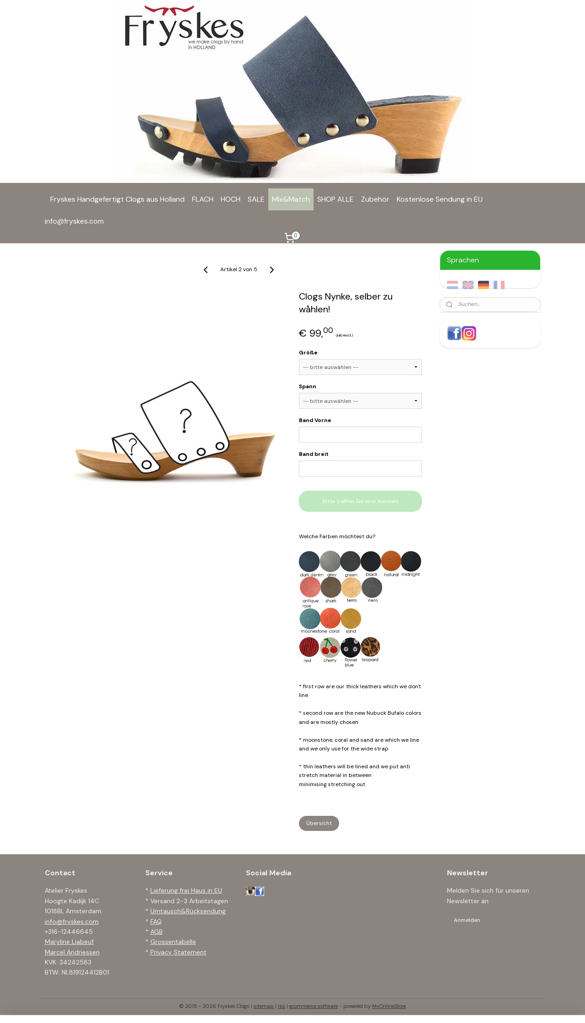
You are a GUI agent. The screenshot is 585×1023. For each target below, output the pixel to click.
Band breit (314, 454)
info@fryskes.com (74, 221)
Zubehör (375, 199)
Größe (308, 352)
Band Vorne (315, 420)
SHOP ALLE (335, 199)
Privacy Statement (178, 952)
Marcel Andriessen (72, 952)
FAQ (156, 921)
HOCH (230, 199)
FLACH (202, 199)
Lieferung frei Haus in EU (186, 890)
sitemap (264, 1006)
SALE (256, 199)
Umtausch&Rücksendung (188, 911)
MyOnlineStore (389, 1006)
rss (281, 1006)
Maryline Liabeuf (69, 941)
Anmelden (467, 920)
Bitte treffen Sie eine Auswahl (360, 501)
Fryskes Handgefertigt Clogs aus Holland (117, 199)
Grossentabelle (173, 941)
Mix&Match (291, 199)
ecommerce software (313, 1006)
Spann (307, 386)
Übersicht (319, 823)
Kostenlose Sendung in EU (440, 199)
